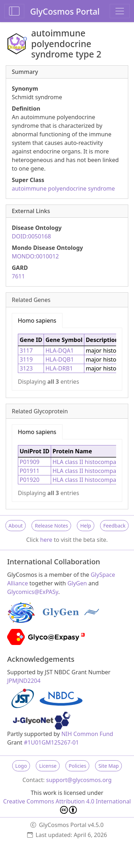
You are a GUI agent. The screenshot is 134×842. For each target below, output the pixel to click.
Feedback (114, 525)
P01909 (29, 462)
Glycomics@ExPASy (32, 592)
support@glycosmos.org (78, 780)
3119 (26, 359)
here (46, 540)
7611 (18, 276)
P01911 (29, 471)
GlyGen (77, 583)
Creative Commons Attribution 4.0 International (67, 805)
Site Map (108, 765)
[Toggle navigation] (120, 11)
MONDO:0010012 (35, 256)
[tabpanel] (67, 359)
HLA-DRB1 (59, 368)
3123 (26, 368)
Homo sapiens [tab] (37, 320)
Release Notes (51, 525)
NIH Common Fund (87, 734)
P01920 (29, 480)
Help (85, 525)
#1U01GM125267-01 (51, 742)
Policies (77, 765)
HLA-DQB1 (59, 359)
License (47, 765)
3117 (26, 350)
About (16, 525)
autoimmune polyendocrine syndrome (63, 188)
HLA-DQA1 (59, 350)
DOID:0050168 (31, 236)
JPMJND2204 (23, 681)
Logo (21, 765)
